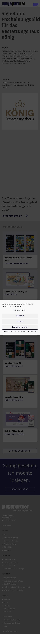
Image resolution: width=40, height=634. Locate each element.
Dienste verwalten (19, 310)
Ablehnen (20, 321)
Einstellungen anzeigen (20, 327)
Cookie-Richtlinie (8, 331)
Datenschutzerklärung (22, 331)
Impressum (33, 331)
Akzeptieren (20, 316)
